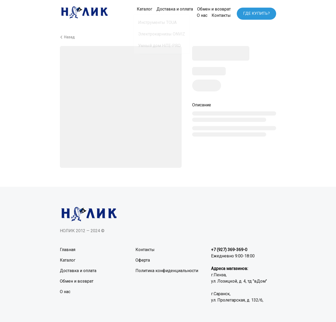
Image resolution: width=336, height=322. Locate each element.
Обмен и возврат (210, 9)
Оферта (142, 259)
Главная (67, 249)
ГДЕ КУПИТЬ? (256, 12)
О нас (198, 15)
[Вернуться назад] (168, 36)
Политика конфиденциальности (166, 270)
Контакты (217, 15)
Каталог (141, 9)
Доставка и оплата (171, 9)
